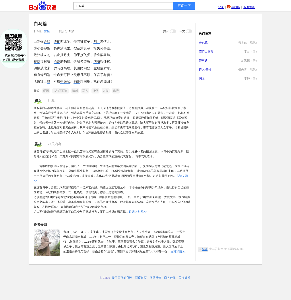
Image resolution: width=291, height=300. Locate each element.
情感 (75, 90)
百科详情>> (178, 251)
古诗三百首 (60, 90)
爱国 (46, 90)
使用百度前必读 (122, 277)
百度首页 (249, 7)
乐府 (116, 90)
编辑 (205, 249)
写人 (85, 90)
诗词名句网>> (138, 211)
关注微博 (184, 277)
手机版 (235, 7)
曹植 (42, 31)
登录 (221, 7)
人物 (106, 90)
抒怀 (95, 90)
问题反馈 (155, 277)
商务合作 (170, 277)
